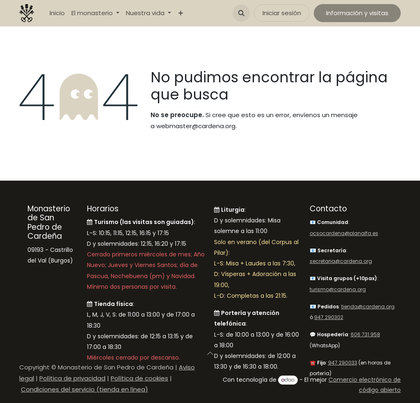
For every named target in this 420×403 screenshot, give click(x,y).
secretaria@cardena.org (341, 261)
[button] (241, 13)
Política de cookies (139, 378)
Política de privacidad (72, 378)
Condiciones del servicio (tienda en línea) (84, 389)
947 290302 (328, 317)
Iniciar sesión (281, 13)
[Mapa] (51, 308)
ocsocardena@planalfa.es (344, 233)
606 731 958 (365, 334)
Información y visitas (357, 13)
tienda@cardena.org (368, 306)
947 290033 (342, 362)
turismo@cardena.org (338, 289)
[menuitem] (57, 13)
